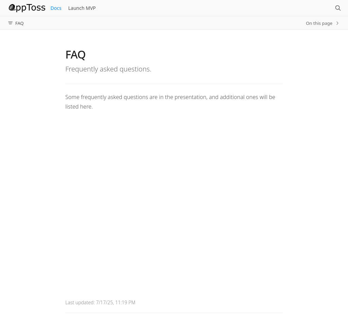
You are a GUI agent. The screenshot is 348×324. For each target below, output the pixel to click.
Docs (56, 8)
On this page (323, 23)
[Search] (338, 8)
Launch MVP (82, 8)
